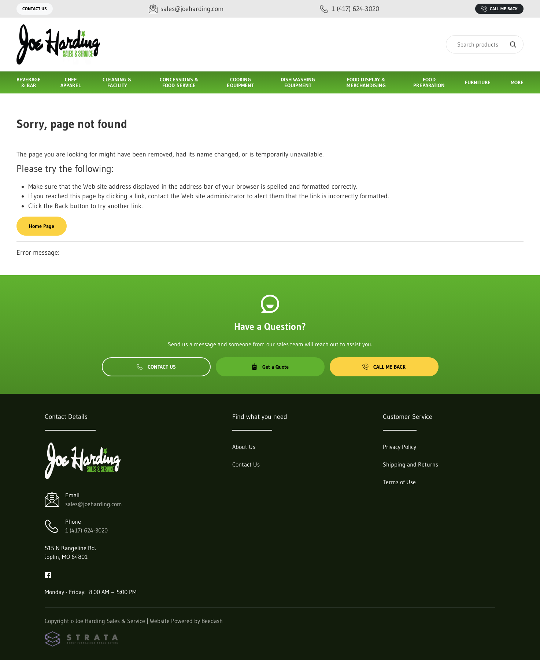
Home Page (41, 226)
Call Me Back (499, 9)
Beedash (212, 620)
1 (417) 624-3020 (86, 530)
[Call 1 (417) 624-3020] (349, 9)
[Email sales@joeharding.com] (186, 9)
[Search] (485, 44)
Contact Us (34, 8)
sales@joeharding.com (93, 504)
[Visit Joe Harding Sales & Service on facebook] (48, 574)
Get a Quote (270, 367)
